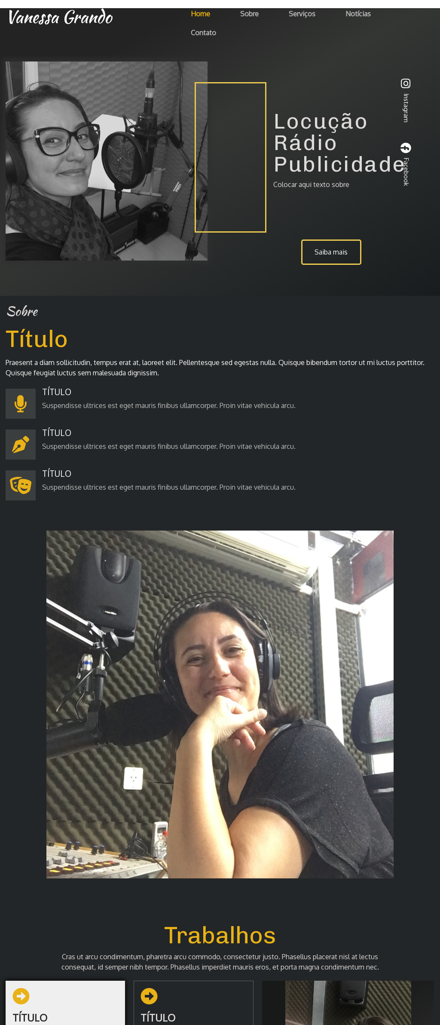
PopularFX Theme (260, 1002)
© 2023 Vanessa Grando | (192, 1002)
